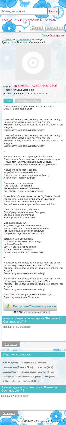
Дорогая (16, 381)
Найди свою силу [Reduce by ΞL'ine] (18, 367)
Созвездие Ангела (10, 372)
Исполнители (34, 20)
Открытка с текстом (28, 101)
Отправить (11, 344)
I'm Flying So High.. (31, 381)
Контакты (50, 20)
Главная (7, 20)
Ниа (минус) (50, 376)
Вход (45, 35)
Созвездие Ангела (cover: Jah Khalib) (37, 372)
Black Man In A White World (33, 362)
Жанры (19, 20)
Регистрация (57, 35)
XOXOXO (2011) (10, 362)
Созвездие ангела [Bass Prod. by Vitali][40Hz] (22, 376)
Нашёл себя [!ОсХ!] (45, 367)
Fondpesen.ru (48, 27)
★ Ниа (5, 381)
